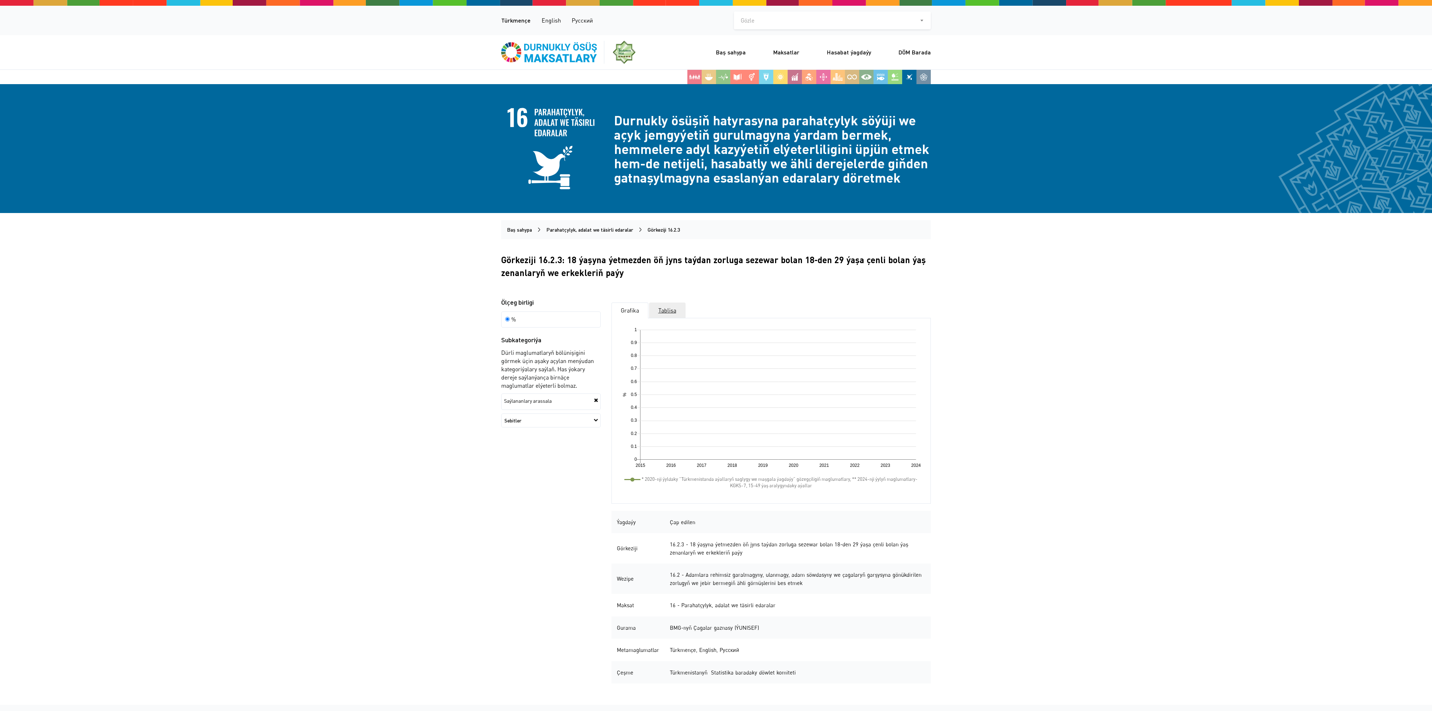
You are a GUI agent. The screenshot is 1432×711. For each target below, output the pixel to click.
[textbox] (832, 20)
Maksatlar (786, 52)
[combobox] (832, 20)
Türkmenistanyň (689, 672)
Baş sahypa (731, 52)
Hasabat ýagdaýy (849, 52)
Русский (582, 20)
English (551, 20)
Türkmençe (516, 20)
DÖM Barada (915, 52)
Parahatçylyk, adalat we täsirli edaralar (589, 230)
